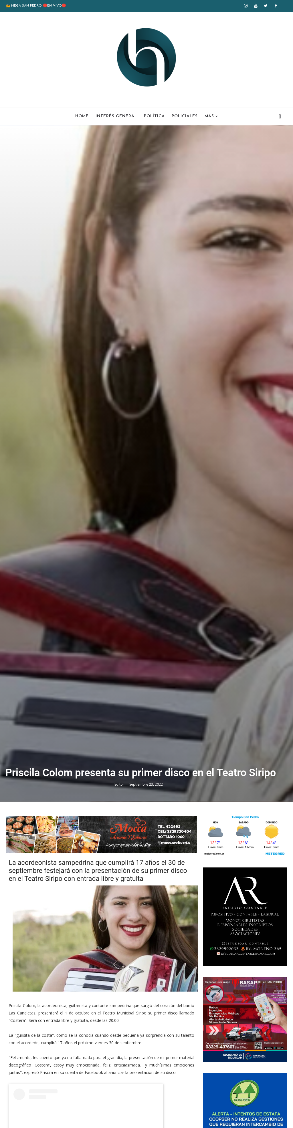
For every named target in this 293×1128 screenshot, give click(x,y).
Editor (119, 784)
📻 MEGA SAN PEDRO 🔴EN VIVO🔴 (36, 5)
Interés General (116, 116)
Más (209, 116)
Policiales (185, 116)
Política (154, 116)
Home (82, 116)
